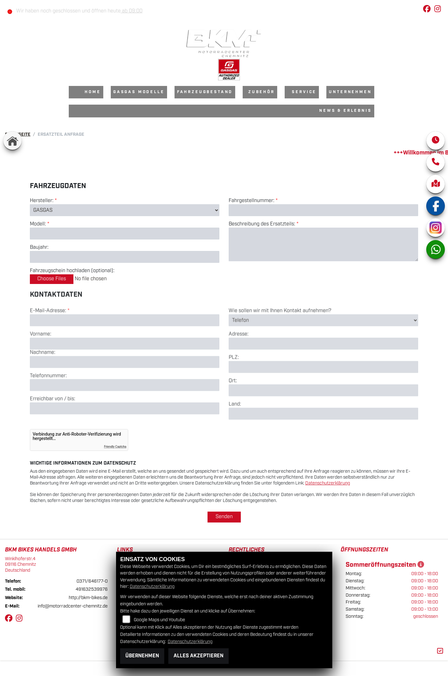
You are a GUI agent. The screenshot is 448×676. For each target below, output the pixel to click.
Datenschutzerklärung (327, 483)
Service (304, 92)
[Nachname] (124, 385)
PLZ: (234, 381)
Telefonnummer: (48, 399)
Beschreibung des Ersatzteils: (263, 224)
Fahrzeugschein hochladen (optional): (72, 271)
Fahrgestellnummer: (251, 201)
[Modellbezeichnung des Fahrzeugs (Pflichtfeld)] (124, 233)
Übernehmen (142, 656)
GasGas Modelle (139, 92)
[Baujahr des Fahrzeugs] (124, 257)
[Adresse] (323, 367)
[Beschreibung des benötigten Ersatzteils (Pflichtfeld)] (323, 244)
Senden (224, 516)
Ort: (233, 404)
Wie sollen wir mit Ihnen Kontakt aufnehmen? (280, 334)
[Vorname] (124, 367)
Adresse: (239, 358)
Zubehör (261, 92)
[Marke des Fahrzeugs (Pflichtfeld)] (124, 210)
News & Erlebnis (345, 110)
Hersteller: (42, 201)
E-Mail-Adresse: (49, 334)
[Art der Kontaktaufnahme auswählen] (323, 344)
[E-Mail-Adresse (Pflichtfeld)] (124, 344)
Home (92, 92)
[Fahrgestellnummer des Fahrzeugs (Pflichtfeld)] (323, 210)
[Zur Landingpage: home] (12, 140)
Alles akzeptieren (198, 656)
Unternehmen (350, 92)
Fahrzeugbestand (205, 92)
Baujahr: (39, 247)
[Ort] (323, 414)
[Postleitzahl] (323, 390)
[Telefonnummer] (124, 408)
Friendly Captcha (115, 446)
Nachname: (42, 376)
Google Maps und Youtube (159, 620)
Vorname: (40, 358)
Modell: (38, 224)
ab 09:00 (131, 11)
